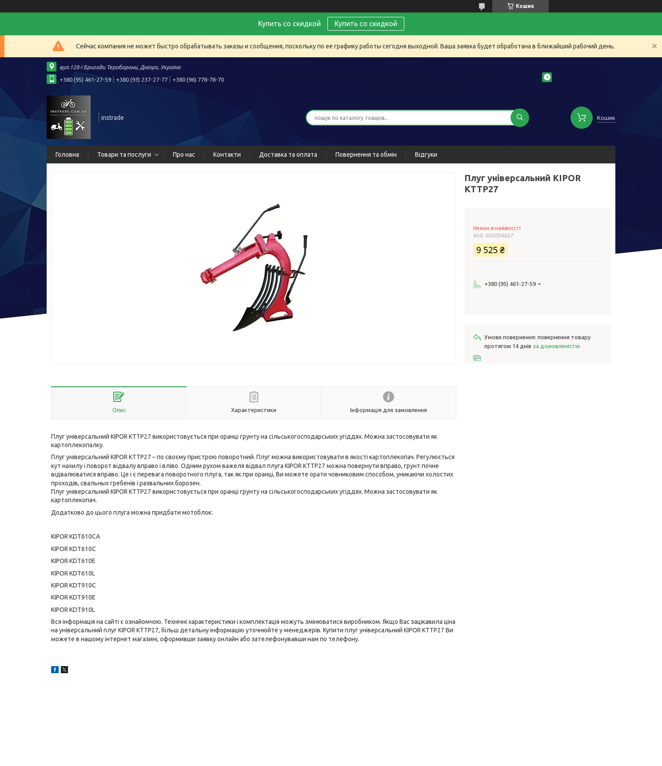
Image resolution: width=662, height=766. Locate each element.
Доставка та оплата (288, 154)
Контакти (227, 154)
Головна (67, 154)
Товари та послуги (124, 154)
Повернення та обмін (366, 154)
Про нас (184, 154)
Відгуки (426, 154)
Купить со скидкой (366, 24)
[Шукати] (519, 117)
